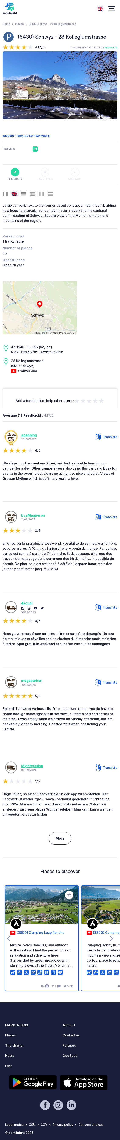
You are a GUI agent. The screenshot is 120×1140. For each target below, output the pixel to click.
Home (6, 24)
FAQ (8, 1066)
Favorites (45, 174)
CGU (32, 1124)
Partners (69, 1045)
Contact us (71, 1035)
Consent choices (90, 1124)
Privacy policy (63, 1124)
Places (19, 24)
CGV (44, 1124)
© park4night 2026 (19, 1132)
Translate (106, 436)
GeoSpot (70, 1055)
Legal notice (14, 1124)
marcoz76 (111, 47)
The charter (14, 1045)
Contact (75, 174)
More (60, 838)
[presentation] (8, 85)
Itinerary (15, 174)
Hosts (9, 1055)
